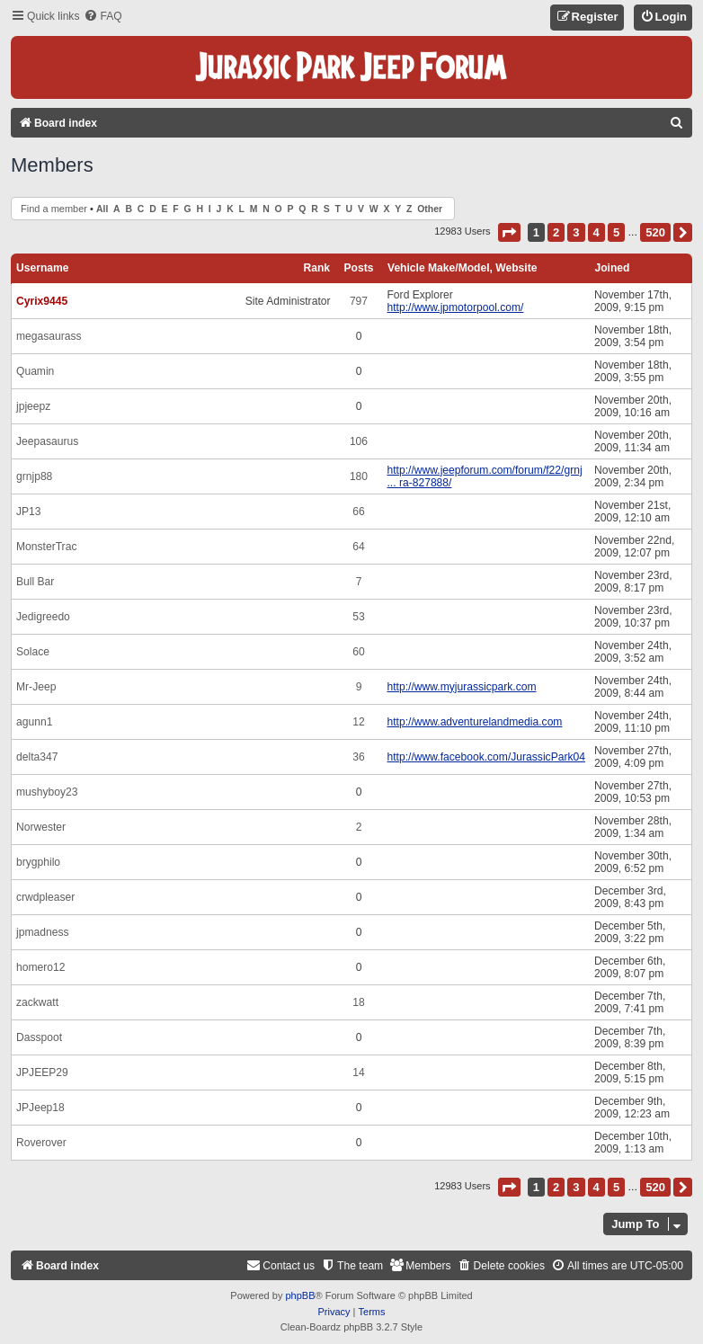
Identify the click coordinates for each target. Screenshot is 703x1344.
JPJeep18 (40, 1107)
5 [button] (616, 232)
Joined (611, 268)
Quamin (35, 371)
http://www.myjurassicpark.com (461, 687)
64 (358, 546)
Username (42, 268)
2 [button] (556, 232)
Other (429, 209)
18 (358, 1002)
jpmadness (42, 932)
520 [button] (655, 232)
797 (359, 301)
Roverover (41, 1142)
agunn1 (34, 722)
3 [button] (576, 232)
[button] (509, 232)
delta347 (37, 757)
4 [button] (596, 232)
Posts (359, 268)
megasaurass (49, 336)
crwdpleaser (45, 897)
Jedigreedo (43, 616)
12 (358, 722)
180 (359, 476)
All (102, 209)
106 (359, 441)
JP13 (28, 511)
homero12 (40, 967)
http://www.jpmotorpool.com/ (455, 307)
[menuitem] (102, 16)
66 (358, 511)
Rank (316, 268)
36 (358, 757)
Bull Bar (35, 581)
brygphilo (38, 862)
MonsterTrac (46, 546)
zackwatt (37, 1002)
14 (358, 1072)
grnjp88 (34, 476)
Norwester (41, 827)
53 (358, 616)
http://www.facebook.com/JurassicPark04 (485, 757)
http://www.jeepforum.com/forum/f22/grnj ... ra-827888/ (484, 476)
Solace (32, 651)
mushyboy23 (47, 792)
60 (358, 651)
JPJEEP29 (42, 1072)
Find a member (54, 208)
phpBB (300, 1295)
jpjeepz (33, 406)
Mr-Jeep (36, 687)
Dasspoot (39, 1037)
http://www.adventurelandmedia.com (474, 722)
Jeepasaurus (47, 441)
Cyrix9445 (41, 301)
